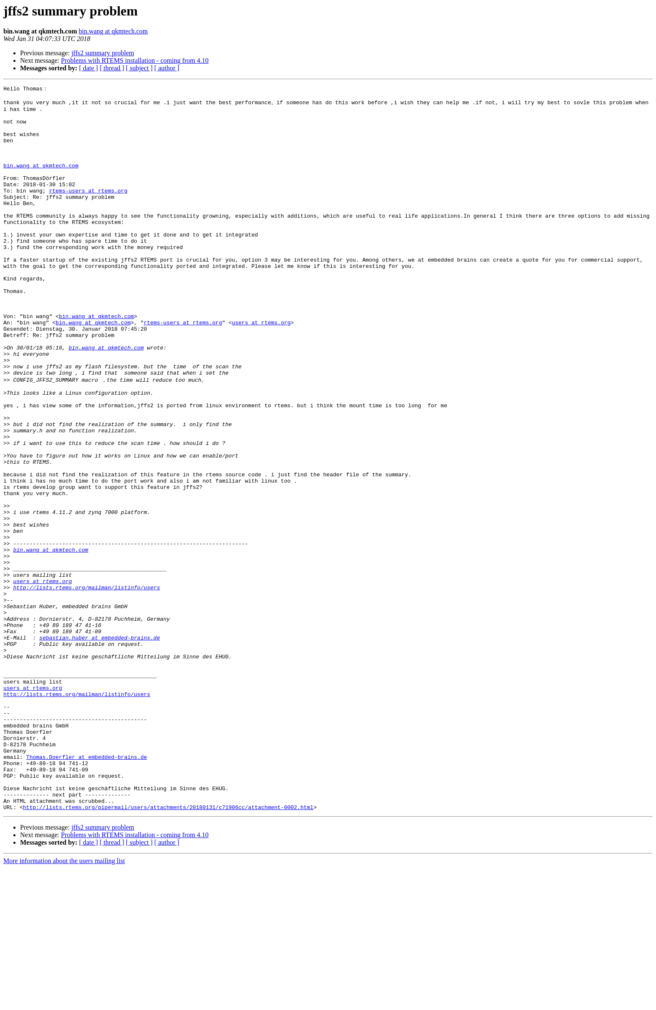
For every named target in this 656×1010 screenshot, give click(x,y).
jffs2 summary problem (103, 53)
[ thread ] (112, 68)
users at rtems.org (261, 368)
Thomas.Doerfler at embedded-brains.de (86, 888)
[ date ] (88, 68)
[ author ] (166, 68)
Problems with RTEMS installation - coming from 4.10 (135, 60)
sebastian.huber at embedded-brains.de (99, 745)
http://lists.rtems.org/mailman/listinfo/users (86, 685)
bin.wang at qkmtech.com (113, 31)
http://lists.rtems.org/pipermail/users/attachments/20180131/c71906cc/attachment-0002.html (168, 949)
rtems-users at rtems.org (88, 210)
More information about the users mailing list (64, 1002)
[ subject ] (139, 68)
